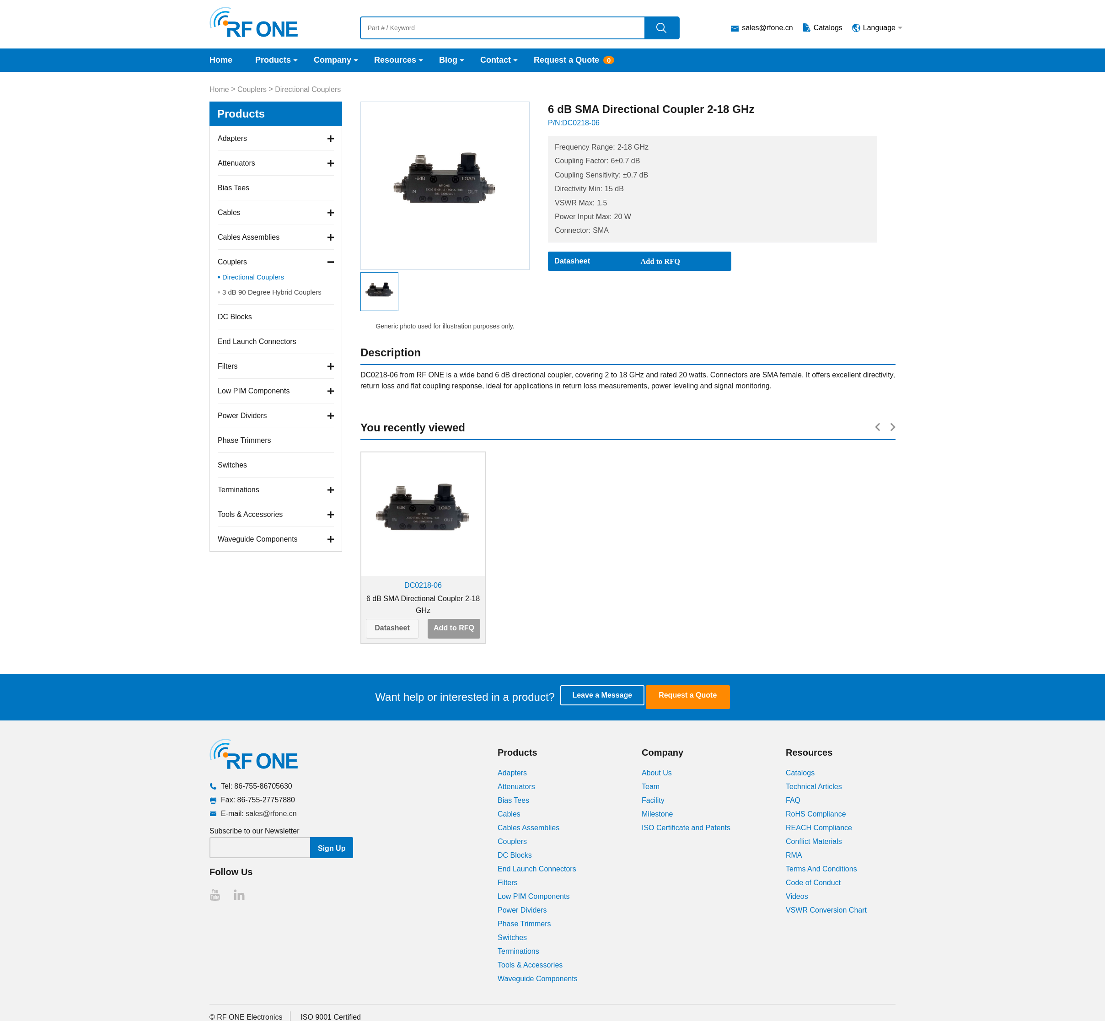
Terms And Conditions (821, 868)
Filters (228, 366)
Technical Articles (814, 786)
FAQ (793, 799)
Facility (653, 799)
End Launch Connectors (257, 341)
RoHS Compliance (816, 813)
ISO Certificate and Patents (686, 827)
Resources (395, 59)
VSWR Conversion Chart (826, 909)
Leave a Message (610, 696)
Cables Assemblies (248, 237)
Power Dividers (242, 415)
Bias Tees (233, 188)
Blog (448, 59)
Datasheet (392, 628)
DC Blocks (235, 317)
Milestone (657, 813)
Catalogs (828, 28)
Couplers (252, 89)
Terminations (238, 490)
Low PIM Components (254, 391)
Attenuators (236, 163)
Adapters (232, 138)
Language (879, 28)
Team (651, 786)
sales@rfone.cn (767, 28)
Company (332, 59)
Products (273, 59)
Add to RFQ (454, 628)
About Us (657, 772)
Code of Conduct (813, 882)
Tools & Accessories (250, 514)
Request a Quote (566, 59)
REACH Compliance (819, 827)
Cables (229, 212)
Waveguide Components (258, 539)
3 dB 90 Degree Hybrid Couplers (272, 292)
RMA (794, 854)
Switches (232, 465)
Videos (797, 895)
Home (220, 59)
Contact (495, 59)
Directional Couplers (308, 89)
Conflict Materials (814, 840)
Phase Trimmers (244, 440)
